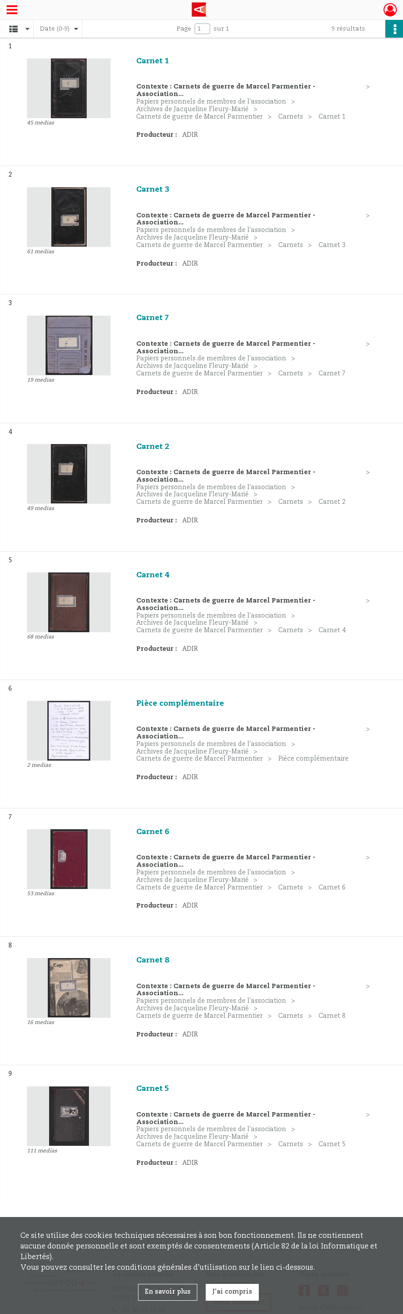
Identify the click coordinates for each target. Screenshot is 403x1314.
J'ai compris (232, 1292)
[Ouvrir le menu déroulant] (12, 10)
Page (184, 29)
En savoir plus (168, 1292)
